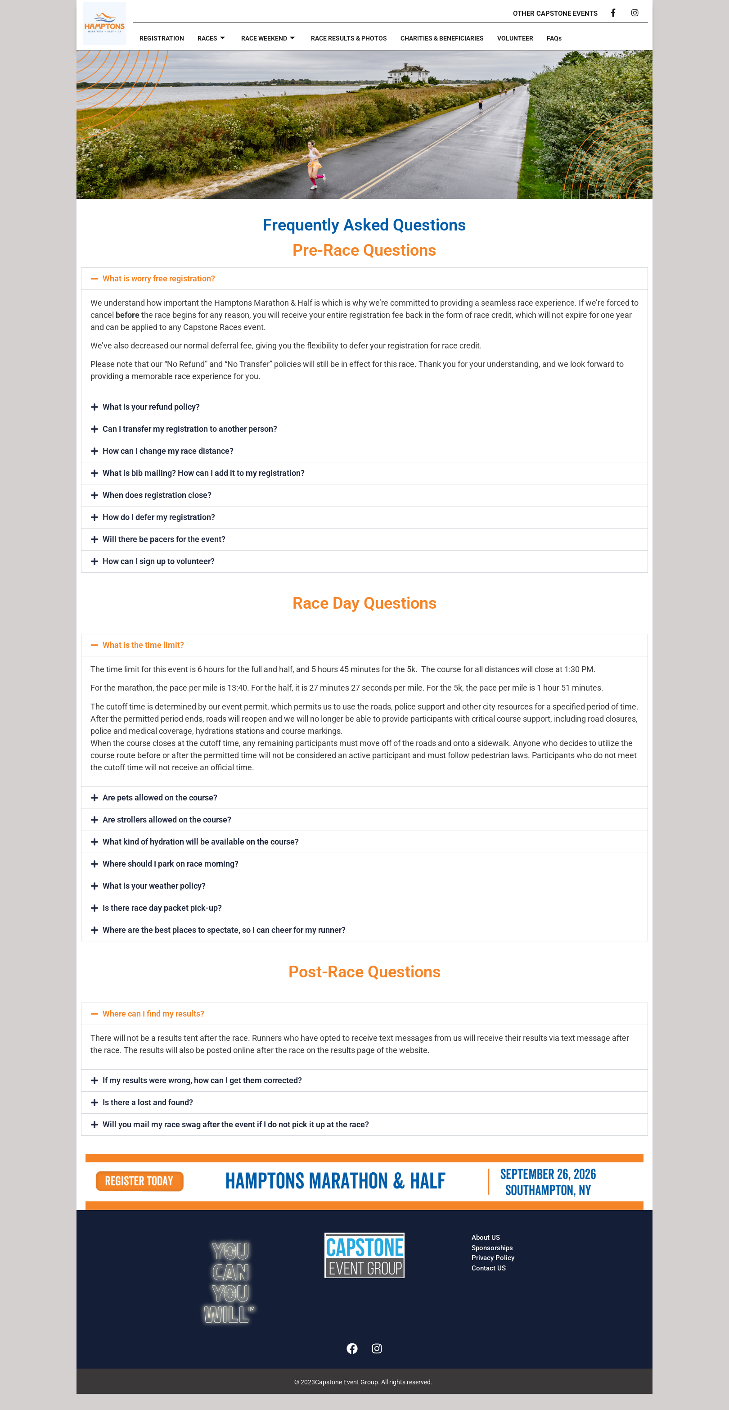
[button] (364, 278)
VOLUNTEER (533, 39)
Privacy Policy (493, 1258)
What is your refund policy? (151, 406)
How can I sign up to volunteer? (159, 561)
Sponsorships (492, 1248)
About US (486, 1238)
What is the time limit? (143, 645)
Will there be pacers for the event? (164, 539)
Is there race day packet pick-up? (162, 908)
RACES (213, 39)
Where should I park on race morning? (170, 863)
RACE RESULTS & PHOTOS (358, 39)
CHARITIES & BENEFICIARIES (456, 39)
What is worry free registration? (159, 278)
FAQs (573, 39)
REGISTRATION (163, 39)
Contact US (489, 1268)
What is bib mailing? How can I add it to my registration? (204, 473)
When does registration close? (157, 495)
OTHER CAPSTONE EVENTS (555, 13)
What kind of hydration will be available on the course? (201, 841)
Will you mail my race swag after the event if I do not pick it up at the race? (236, 1124)
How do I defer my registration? (159, 517)
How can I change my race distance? (168, 451)
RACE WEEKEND (273, 39)
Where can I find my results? (153, 1013)
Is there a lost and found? (148, 1102)
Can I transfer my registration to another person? (190, 429)
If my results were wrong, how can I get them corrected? (202, 1080)
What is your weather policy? (154, 885)
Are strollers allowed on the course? (167, 819)
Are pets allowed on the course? (160, 797)
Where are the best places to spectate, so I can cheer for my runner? (224, 930)
